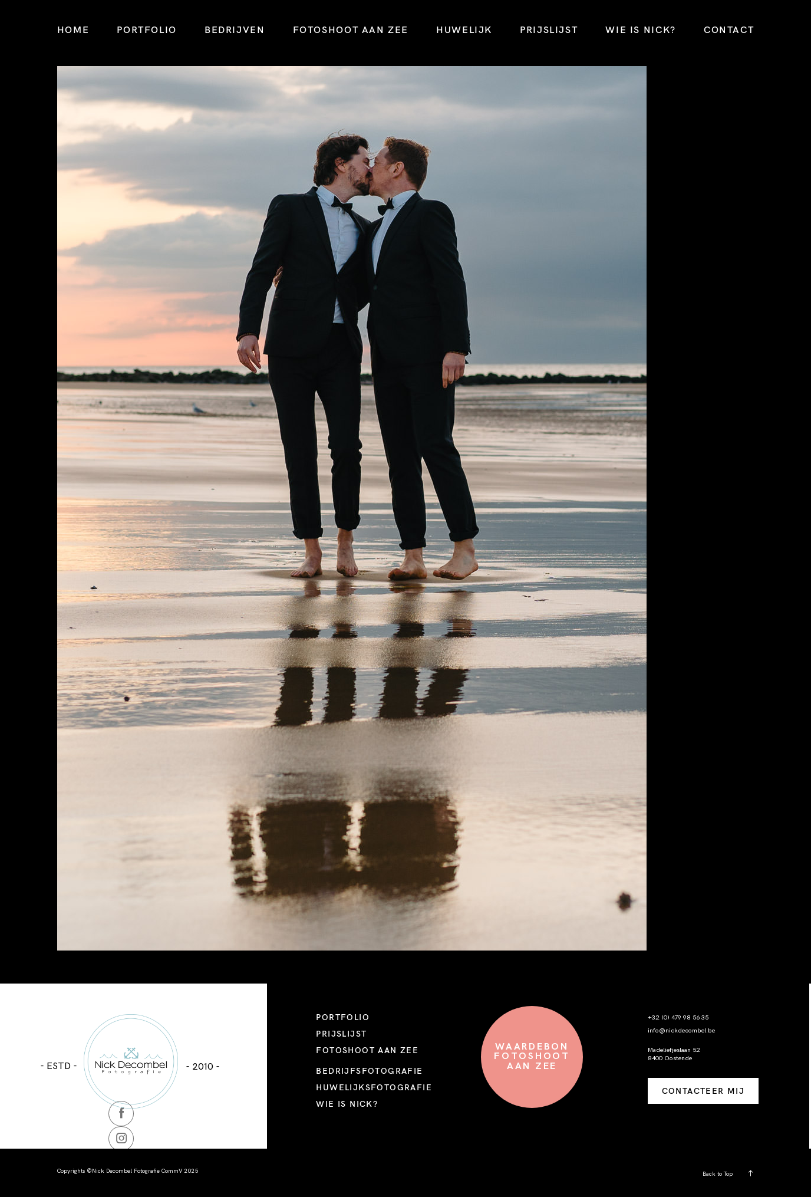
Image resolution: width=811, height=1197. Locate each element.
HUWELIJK (464, 29)
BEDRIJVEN (235, 29)
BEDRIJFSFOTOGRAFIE (369, 1071)
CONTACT (729, 29)
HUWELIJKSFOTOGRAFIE (374, 1087)
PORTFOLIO (147, 29)
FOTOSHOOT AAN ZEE (350, 29)
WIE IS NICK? (640, 29)
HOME (73, 29)
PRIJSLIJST (549, 29)
